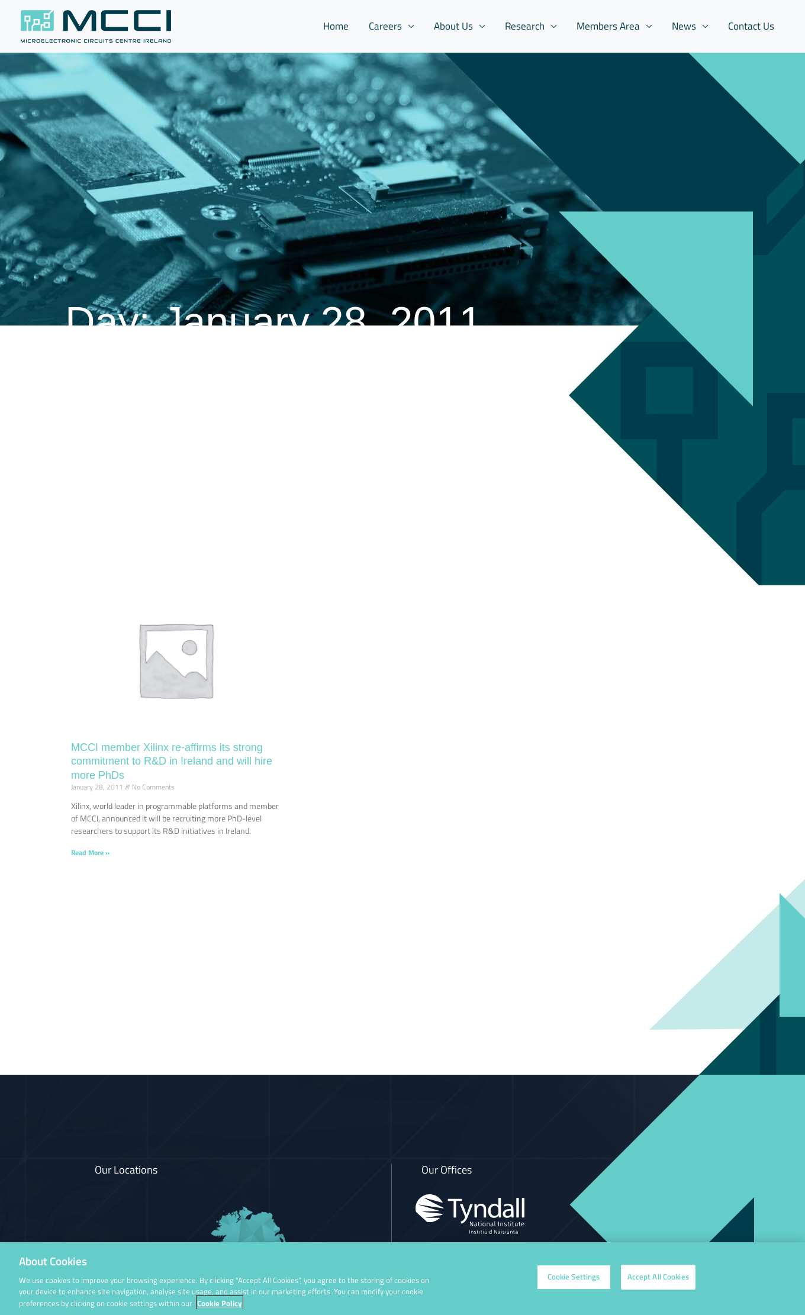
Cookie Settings (574, 1283)
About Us (453, 26)
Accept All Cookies (658, 1283)
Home (336, 26)
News (684, 26)
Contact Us (751, 26)
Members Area (608, 26)
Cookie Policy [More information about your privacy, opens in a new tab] (219, 1309)
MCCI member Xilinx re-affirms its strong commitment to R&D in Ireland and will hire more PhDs (171, 761)
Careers (385, 26)
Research (525, 26)
